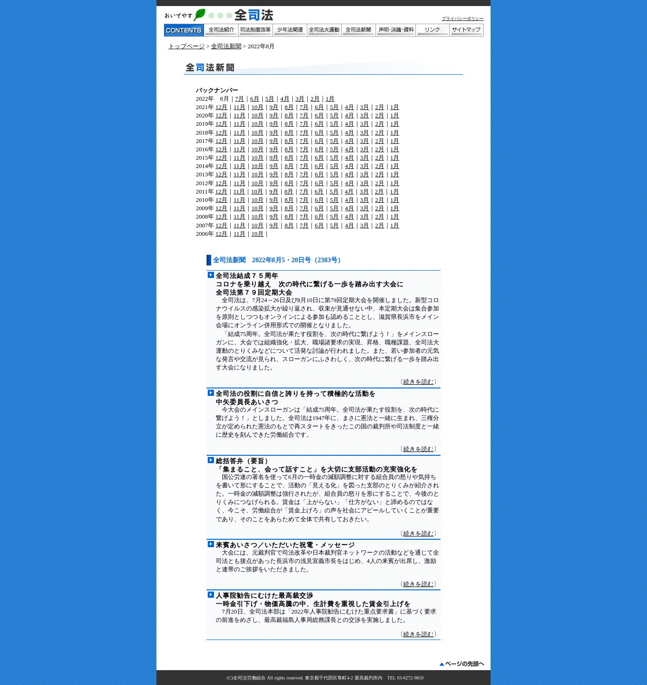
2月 (315, 98)
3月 (300, 98)
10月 (258, 106)
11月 (239, 106)
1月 (330, 98)
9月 (274, 106)
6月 (254, 98)
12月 (221, 106)
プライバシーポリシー (463, 18)
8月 (289, 106)
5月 (270, 98)
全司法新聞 (226, 46)
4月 (285, 98)
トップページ (186, 46)
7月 (240, 98)
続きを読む (418, 381)
